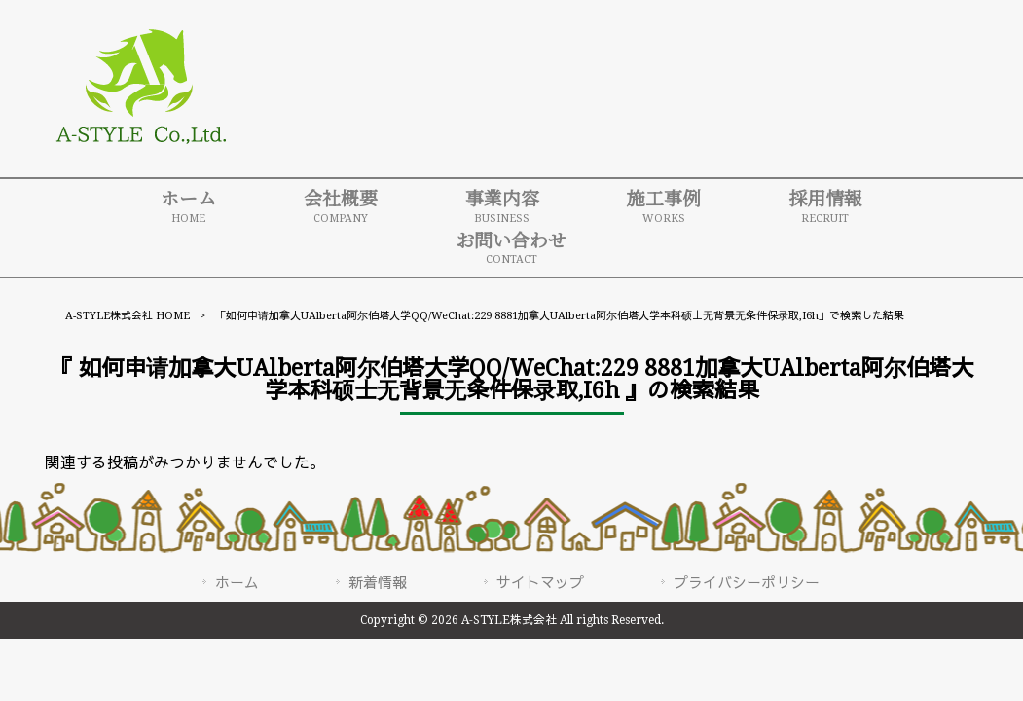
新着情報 (377, 583)
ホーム (237, 583)
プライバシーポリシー (747, 583)
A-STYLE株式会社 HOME (127, 316)
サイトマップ (540, 583)
